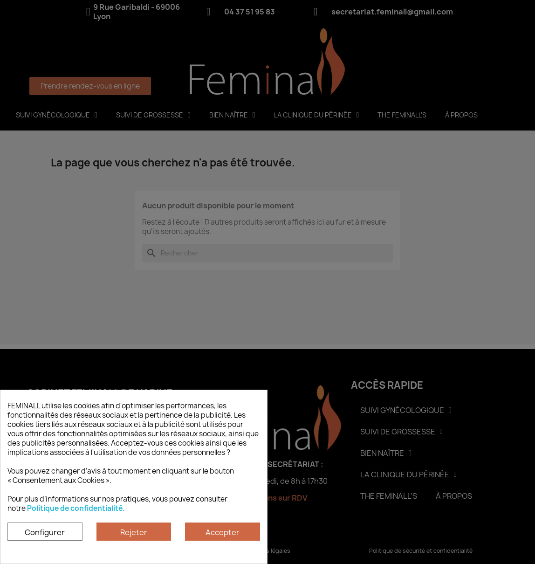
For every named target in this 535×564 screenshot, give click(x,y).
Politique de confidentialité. (76, 508)
